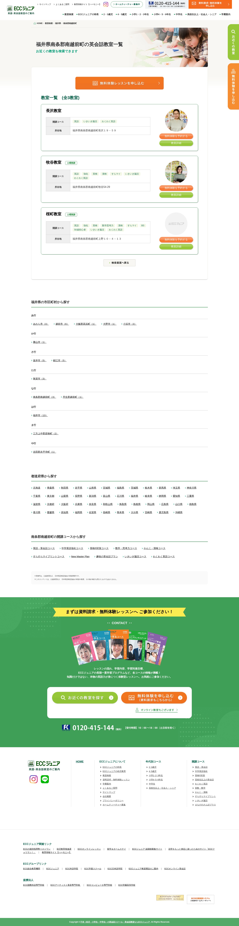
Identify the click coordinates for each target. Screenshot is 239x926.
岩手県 (78, 487)
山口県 (178, 504)
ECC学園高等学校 (126, 885)
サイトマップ (45, 4)
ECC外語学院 (71, 868)
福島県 (120, 487)
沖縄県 (178, 512)
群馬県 (162, 487)
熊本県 (120, 512)
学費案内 (225, 14)
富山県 (106, 496)
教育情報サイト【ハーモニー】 (87, 4)
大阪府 (64, 504)
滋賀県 (36, 504)
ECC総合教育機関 (31, 868)
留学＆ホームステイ (116, 849)
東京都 (50, 496)
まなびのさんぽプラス (205, 805)
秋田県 (64, 487)
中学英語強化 (201, 771)
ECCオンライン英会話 (175, 868)
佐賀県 (92, 512)
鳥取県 (123, 504)
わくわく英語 (201, 784)
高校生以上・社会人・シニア (202, 14)
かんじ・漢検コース (154, 548)
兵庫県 (78, 504)
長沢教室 (53, 110)
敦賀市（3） (39, 378)
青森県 (50, 487)
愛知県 (176, 496)
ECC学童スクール (92, 868)
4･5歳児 (152, 771)
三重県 (190, 496)
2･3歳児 (152, 767)
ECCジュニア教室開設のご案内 (143, 868)
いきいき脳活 (201, 800)
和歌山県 (108, 504)
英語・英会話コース (44, 548)
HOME (80, 761)
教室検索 (68, 14)
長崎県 (106, 512)
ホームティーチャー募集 (114, 805)
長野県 (78, 496)
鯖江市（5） (59, 360)
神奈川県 (191, 487)
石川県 (120, 496)
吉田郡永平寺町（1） (44, 451)
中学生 (179, 14)
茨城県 (134, 487)
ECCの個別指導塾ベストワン (36, 849)
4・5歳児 (122, 14)
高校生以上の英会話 (204, 779)
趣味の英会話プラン (107, 556)
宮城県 (106, 487)
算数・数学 (200, 788)
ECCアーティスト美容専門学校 (65, 885)
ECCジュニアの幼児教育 (114, 771)
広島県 (164, 504)
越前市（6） (62, 324)
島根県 (137, 504)
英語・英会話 (201, 767)
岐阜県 (148, 496)
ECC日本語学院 (115, 868)
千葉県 (36, 496)
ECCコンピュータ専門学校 (99, 885)
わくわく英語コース (164, 556)
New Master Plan (80, 556)
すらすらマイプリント (205, 796)
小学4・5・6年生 (162, 14)
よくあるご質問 (62, 4)
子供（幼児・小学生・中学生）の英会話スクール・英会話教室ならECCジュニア (115, 922)
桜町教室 (53, 214)
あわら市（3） (41, 324)
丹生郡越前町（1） (73, 397)
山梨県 (64, 496)
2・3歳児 (108, 14)
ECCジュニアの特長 (88, 14)
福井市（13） (40, 415)
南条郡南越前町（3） (44, 397)
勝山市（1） (39, 342)
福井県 (134, 496)
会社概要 (107, 796)
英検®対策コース (99, 548)
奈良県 (92, 504)
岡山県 (151, 504)
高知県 (64, 512)
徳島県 (192, 504)
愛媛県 (50, 512)
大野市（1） (109, 324)
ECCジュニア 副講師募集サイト (147, 849)
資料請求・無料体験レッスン (116, 779)
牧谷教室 (53, 162)
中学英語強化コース (72, 548)
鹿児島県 (163, 512)
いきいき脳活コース (135, 556)
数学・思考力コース (126, 548)
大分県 (134, 512)
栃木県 (148, 487)
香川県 (36, 512)
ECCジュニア (52, 868)
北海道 (36, 487)
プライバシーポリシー (113, 800)
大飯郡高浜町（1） (86, 324)
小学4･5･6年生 (156, 779)
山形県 (92, 487)
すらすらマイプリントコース (48, 556)
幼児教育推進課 (64, 849)
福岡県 (78, 512)
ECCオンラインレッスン (89, 849)
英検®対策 (200, 775)
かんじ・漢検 (201, 792)
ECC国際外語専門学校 (33, 885)
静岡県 (162, 496)
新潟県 (92, 496)
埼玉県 (176, 487)
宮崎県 (148, 512)
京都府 (50, 504)
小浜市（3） (130, 324)
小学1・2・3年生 (140, 14)
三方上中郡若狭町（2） (45, 433)
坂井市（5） (39, 360)
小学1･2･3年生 (156, 775)
